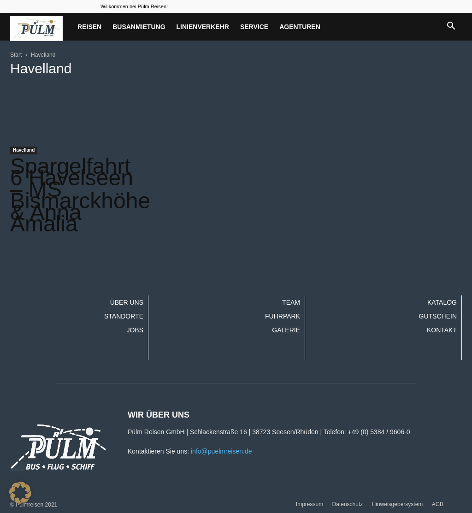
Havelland (24, 150)
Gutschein (438, 316)
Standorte (123, 316)
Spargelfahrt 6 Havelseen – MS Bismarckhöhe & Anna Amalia (80, 195)
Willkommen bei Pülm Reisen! (134, 6)
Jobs (134, 330)
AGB (437, 504)
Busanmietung (138, 26)
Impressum (309, 504)
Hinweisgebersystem (397, 504)
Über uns (126, 302)
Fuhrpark (282, 316)
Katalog (442, 302)
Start (16, 55)
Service (254, 26)
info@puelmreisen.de (221, 451)
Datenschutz (347, 504)
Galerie (286, 330)
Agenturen (299, 26)
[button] (451, 27)
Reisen (89, 26)
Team (291, 302)
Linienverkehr (203, 26)
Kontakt (442, 330)
